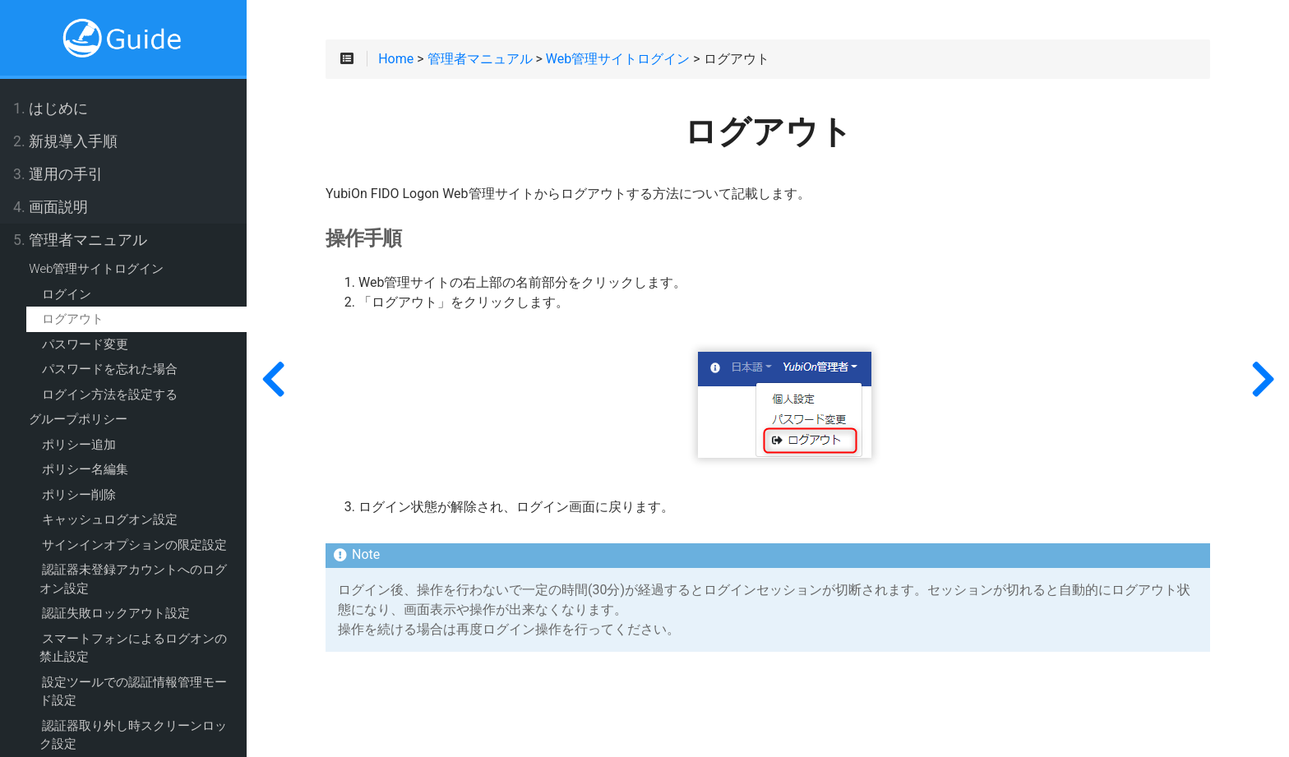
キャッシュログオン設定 (110, 519)
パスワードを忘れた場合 (110, 369)
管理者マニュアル (80, 240)
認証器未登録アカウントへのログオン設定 (133, 579)
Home (395, 59)
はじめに (50, 108)
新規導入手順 (65, 141)
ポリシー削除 (79, 494)
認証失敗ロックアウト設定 (116, 613)
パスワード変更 (85, 344)
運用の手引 (58, 174)
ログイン (66, 294)
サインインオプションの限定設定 (134, 545)
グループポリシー (78, 419)
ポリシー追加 (79, 444)
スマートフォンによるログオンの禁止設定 (133, 648)
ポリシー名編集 (85, 469)
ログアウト (73, 319)
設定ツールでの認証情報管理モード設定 (133, 692)
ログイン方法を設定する (110, 394)
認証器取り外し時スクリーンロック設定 (133, 735)
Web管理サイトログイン (96, 268)
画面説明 (50, 207)
